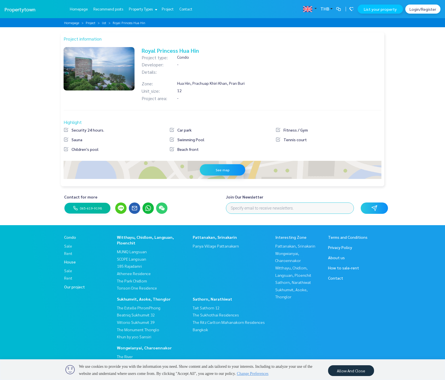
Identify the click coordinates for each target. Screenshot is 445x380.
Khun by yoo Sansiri (134, 336)
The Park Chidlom (132, 280)
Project (168, 9)
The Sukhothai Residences (216, 314)
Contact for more (80, 196)
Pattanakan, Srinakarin (215, 237)
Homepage (79, 9)
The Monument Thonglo (138, 329)
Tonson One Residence (137, 287)
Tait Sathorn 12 (206, 307)
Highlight (73, 122)
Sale (68, 245)
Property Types (142, 9)
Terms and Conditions (348, 237)
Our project (74, 286)
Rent (68, 253)
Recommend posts (108, 9)
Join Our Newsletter (244, 196)
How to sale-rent (343, 267)
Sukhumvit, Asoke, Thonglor (144, 298)
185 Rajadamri (129, 266)
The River (125, 356)
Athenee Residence (134, 273)
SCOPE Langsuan (131, 258)
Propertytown (20, 9)
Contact (185, 9)
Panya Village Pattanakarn (216, 245)
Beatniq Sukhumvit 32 (136, 314)
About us (336, 257)
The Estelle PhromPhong (138, 307)
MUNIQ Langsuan (132, 251)
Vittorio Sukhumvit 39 (136, 322)
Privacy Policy (340, 247)
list (104, 22)
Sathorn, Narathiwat (212, 298)
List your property (380, 9)
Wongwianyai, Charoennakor (144, 347)
